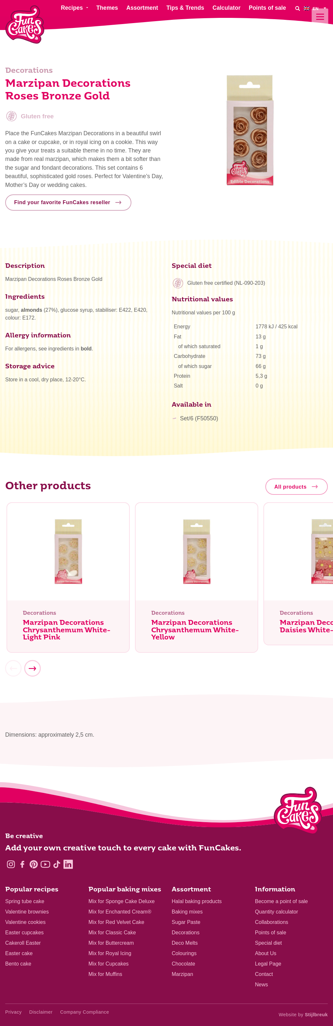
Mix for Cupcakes (108, 964)
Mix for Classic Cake (112, 932)
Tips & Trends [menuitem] (185, 8)
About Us (265, 953)
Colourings (184, 953)
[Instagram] (11, 864)
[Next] (32, 671)
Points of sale (270, 932)
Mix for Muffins (105, 974)
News (261, 984)
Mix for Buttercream (111, 943)
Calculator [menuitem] (226, 8)
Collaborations (271, 922)
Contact (264, 974)
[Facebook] (22, 864)
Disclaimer (41, 1012)
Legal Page (268, 964)
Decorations (185, 932)
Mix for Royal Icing (109, 953)
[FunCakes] (25, 24)
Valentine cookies (25, 922)
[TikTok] (56, 864)
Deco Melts (185, 943)
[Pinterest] (33, 864)
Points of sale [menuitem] (267, 8)
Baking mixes (187, 911)
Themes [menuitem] (107, 8)
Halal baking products (197, 901)
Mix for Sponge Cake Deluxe (121, 901)
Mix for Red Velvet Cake (116, 922)
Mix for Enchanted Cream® (119, 911)
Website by (303, 1014)
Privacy (13, 1012)
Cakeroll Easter (23, 943)
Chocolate (183, 964)
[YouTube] (45, 864)
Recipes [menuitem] (72, 8)
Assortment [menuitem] (142, 8)
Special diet (268, 943)
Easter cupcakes (24, 932)
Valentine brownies (27, 911)
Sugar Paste (186, 922)
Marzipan (182, 974)
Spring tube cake (24, 901)
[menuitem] (316, 8)
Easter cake (19, 953)
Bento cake (18, 964)
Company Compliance (84, 1012)
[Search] (297, 8)
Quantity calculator (276, 911)
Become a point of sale (281, 901)
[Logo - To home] (298, 812)
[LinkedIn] (68, 864)
